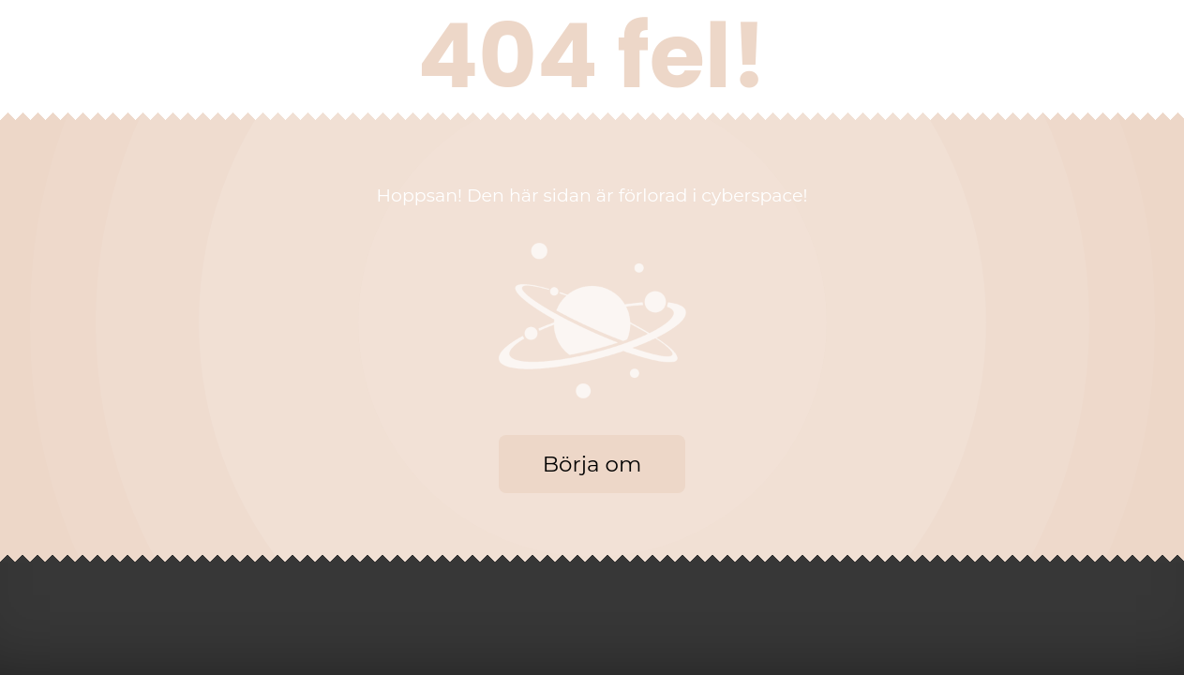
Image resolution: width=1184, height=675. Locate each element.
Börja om (592, 464)
